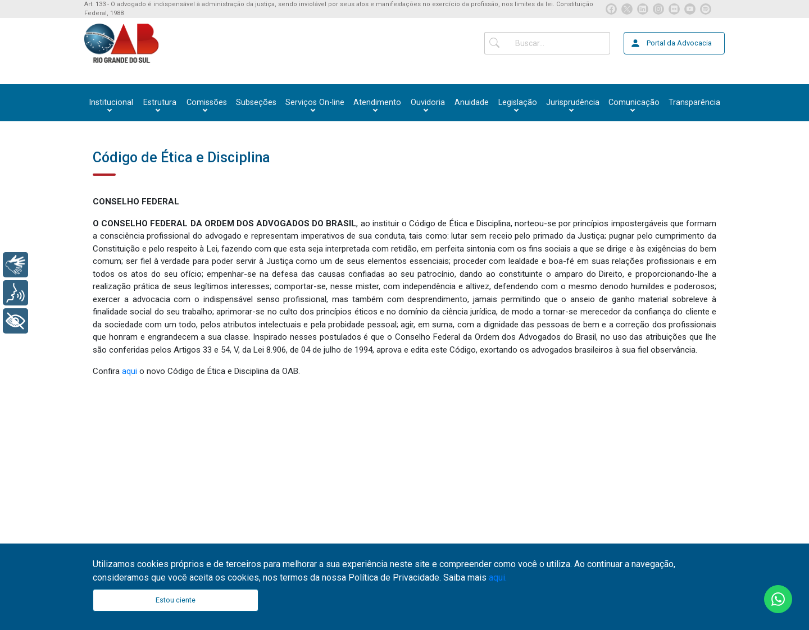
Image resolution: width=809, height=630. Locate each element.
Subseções (256, 102)
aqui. (498, 577)
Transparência (694, 102)
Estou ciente (176, 600)
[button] (111, 102)
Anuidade (472, 102)
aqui (130, 371)
